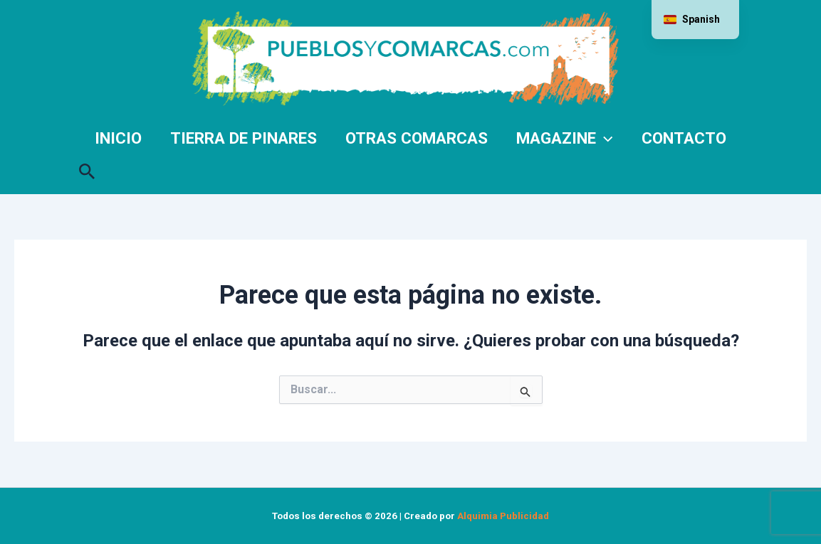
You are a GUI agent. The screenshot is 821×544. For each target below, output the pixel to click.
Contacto (684, 138)
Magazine (564, 138)
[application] (604, 138)
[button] (87, 168)
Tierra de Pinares (243, 138)
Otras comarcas (416, 138)
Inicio (118, 138)
